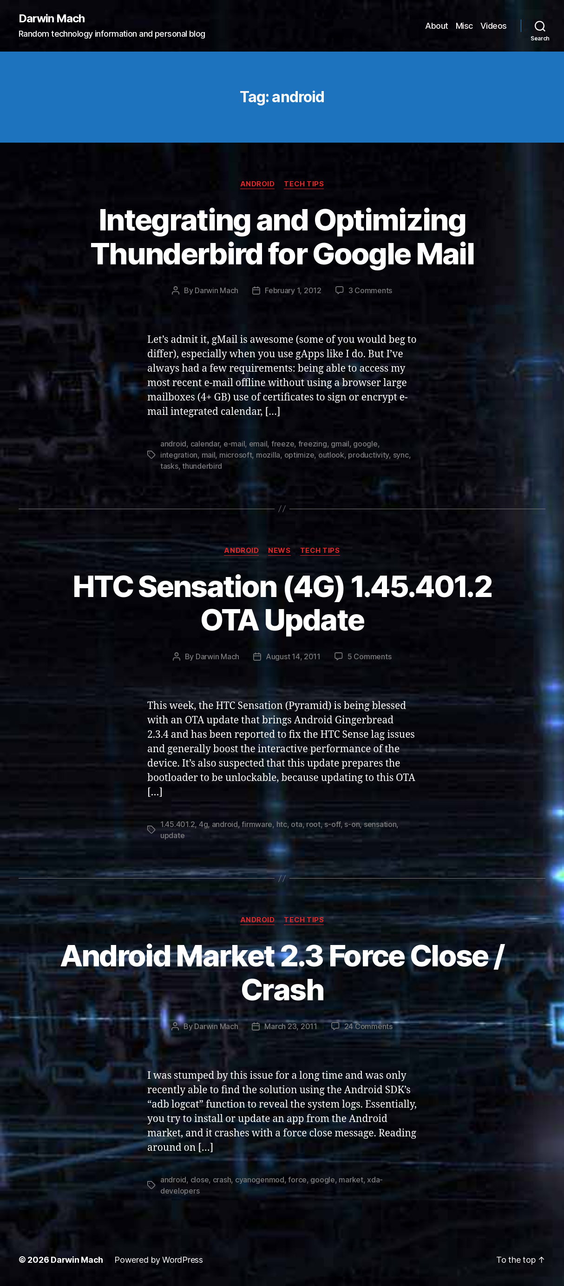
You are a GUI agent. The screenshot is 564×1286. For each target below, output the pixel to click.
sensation (380, 824)
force (297, 1179)
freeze (282, 443)
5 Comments (369, 656)
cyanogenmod (259, 1179)
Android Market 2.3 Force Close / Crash (282, 972)
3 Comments (370, 290)
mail (209, 454)
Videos (493, 26)
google (365, 443)
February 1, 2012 (293, 290)
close (199, 1179)
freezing (312, 443)
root (313, 824)
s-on (352, 824)
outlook (331, 454)
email (258, 443)
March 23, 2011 (290, 1026)
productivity (368, 454)
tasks (169, 466)
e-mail (234, 443)
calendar (205, 443)
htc (281, 824)
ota (296, 824)
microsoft (235, 454)
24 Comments (368, 1026)
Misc (464, 26)
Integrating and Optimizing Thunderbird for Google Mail (282, 236)
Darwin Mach (52, 18)
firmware (257, 824)
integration (178, 454)
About (436, 26)
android (173, 443)
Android (257, 184)
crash (222, 1179)
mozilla (268, 454)
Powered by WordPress (158, 1260)
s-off (332, 824)
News (279, 550)
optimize (299, 454)
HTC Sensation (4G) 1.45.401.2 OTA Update (282, 603)
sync (401, 454)
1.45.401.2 (177, 824)
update (172, 835)
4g (203, 824)
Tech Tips (304, 184)
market (351, 1179)
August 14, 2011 (293, 656)
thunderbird (202, 466)
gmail (340, 443)
